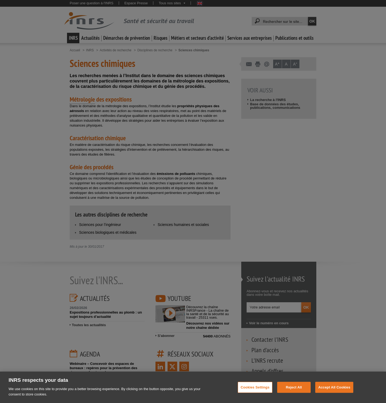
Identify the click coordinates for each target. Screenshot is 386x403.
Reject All (294, 395)
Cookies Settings (255, 395)
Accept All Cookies (334, 395)
